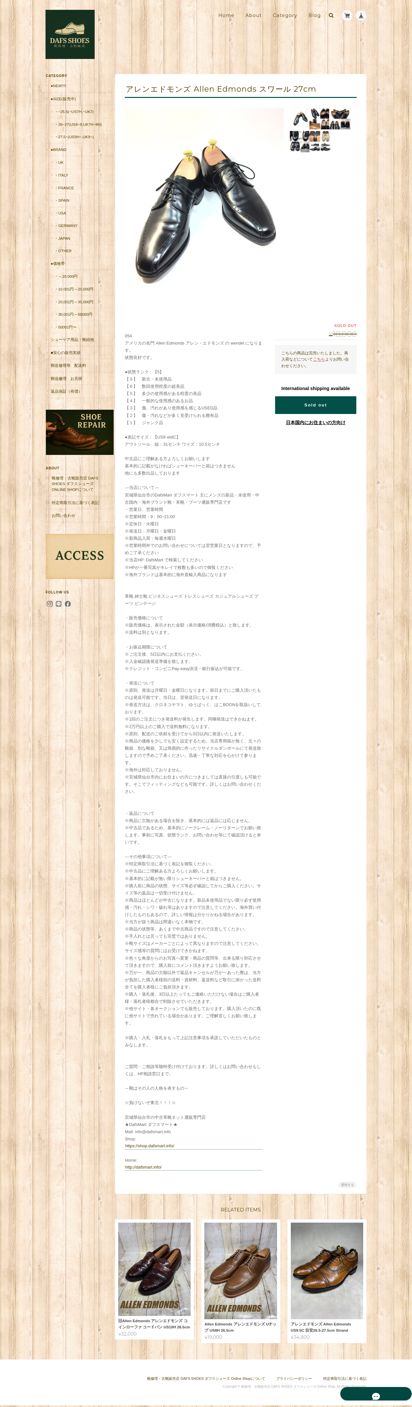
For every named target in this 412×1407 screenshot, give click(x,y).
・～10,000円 (66, 282)
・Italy (61, 180)
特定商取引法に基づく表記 (75, 502)
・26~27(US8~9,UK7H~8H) (76, 127)
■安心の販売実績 (65, 358)
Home (226, 15)
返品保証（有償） (66, 397)
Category (285, 15)
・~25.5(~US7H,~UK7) (73, 111)
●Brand (58, 155)
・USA (60, 218)
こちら (319, 359)
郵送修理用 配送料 (68, 371)
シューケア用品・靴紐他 (72, 345)
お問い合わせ (63, 515)
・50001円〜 (65, 332)
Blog (315, 15)
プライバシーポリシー (294, 1380)
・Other (62, 256)
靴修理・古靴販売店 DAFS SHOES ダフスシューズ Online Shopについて (74, 483)
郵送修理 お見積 (66, 384)
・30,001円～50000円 (73, 320)
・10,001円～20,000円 (73, 294)
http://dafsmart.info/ (146, 1167)
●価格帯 (57, 269)
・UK (58, 168)
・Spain (61, 206)
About (253, 15)
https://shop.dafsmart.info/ (152, 1145)
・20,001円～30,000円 (73, 307)
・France (64, 193)
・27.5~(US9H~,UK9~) (73, 142)
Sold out (315, 405)
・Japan (62, 244)
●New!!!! (58, 86)
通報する (347, 1185)
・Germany (65, 231)
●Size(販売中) (63, 98)
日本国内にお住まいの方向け (316, 422)
